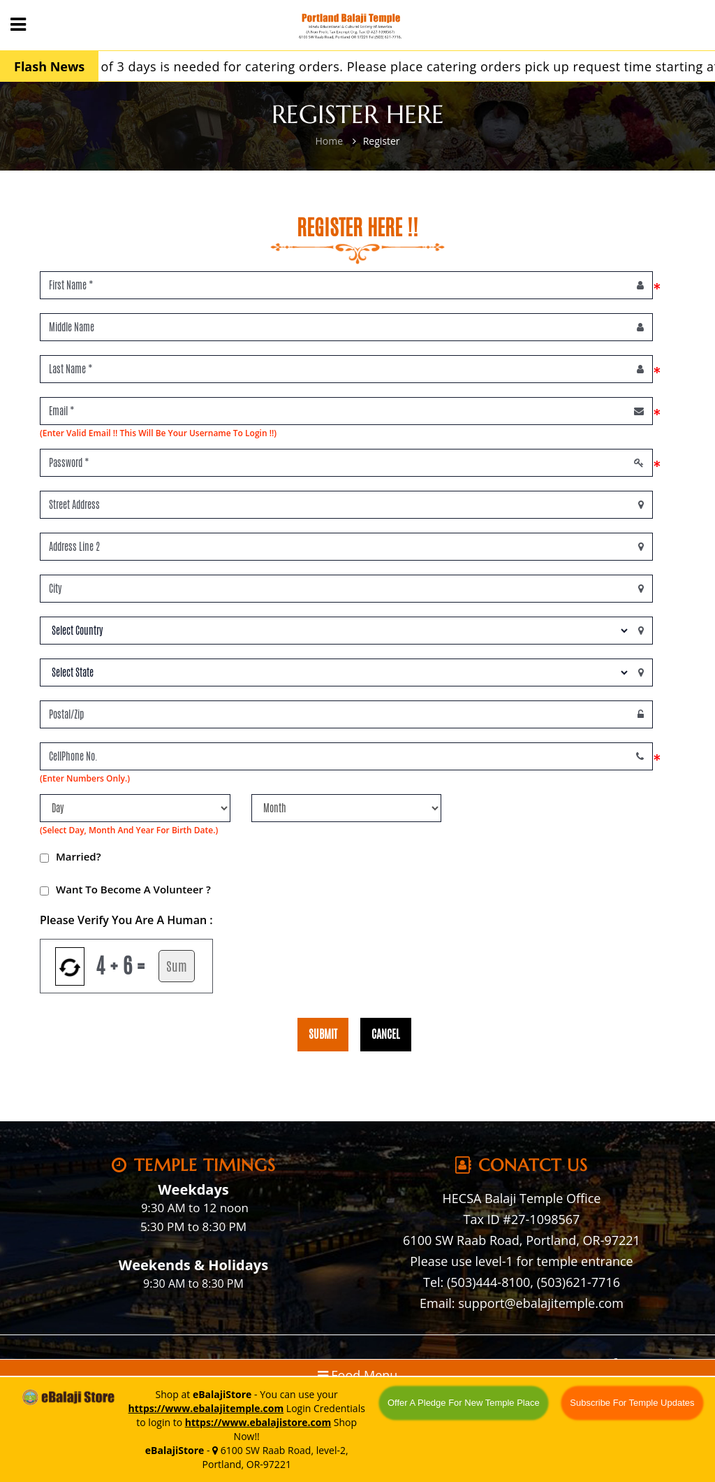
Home (329, 141)
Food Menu (358, 1375)
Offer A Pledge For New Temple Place (464, 1402)
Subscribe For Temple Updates (632, 1402)
